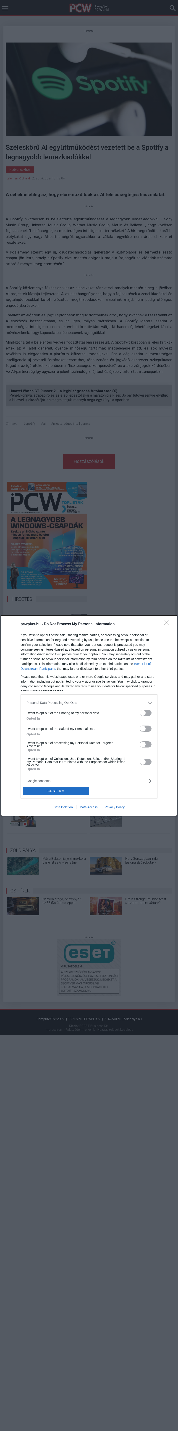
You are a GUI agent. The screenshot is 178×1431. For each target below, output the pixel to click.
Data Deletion (63, 807)
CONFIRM (56, 791)
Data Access (89, 807)
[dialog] (89, 715)
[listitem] (89, 702)
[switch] (146, 713)
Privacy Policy (115, 807)
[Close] (168, 624)
